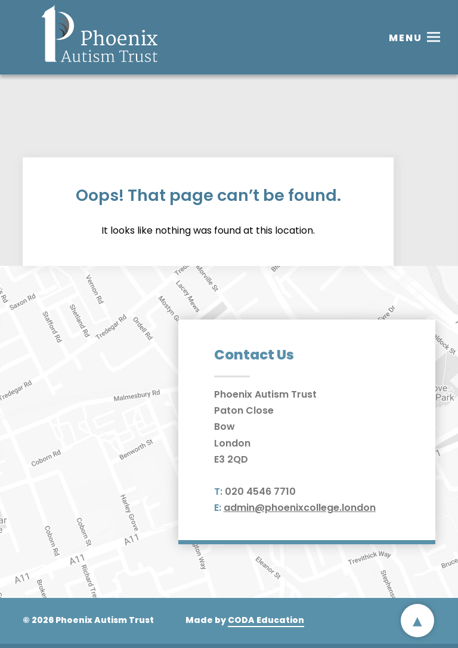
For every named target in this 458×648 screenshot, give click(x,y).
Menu (405, 38)
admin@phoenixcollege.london (300, 507)
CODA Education (266, 620)
